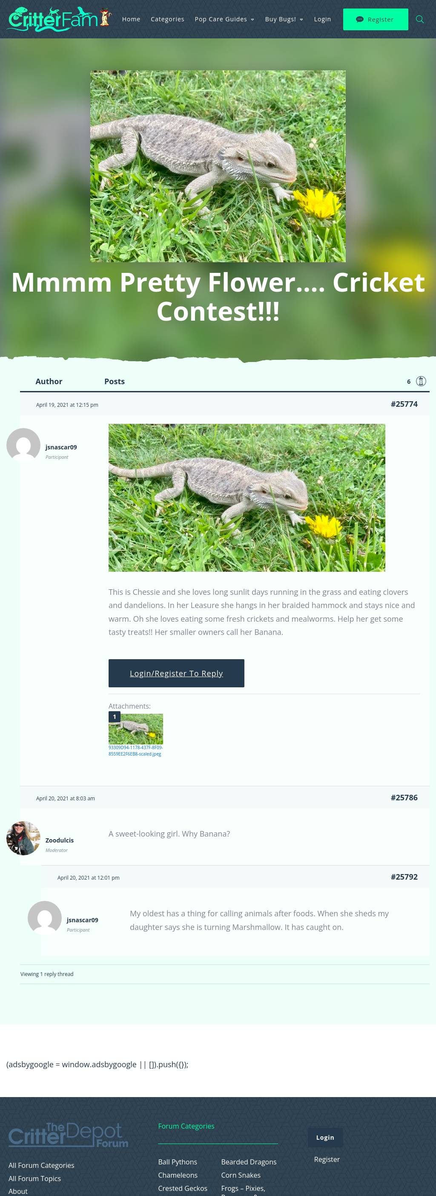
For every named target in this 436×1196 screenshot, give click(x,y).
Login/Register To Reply (176, 673)
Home (131, 19)
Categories (167, 19)
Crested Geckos (182, 1188)
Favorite (421, 381)
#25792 (404, 877)
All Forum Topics (35, 1178)
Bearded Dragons (248, 1162)
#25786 (404, 797)
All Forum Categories (42, 1165)
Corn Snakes (241, 1175)
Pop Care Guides (221, 19)
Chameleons (178, 1175)
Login (322, 19)
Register (381, 19)
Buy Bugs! (280, 19)
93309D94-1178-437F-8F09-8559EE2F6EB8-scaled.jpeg (136, 750)
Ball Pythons (177, 1162)
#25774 (404, 404)
